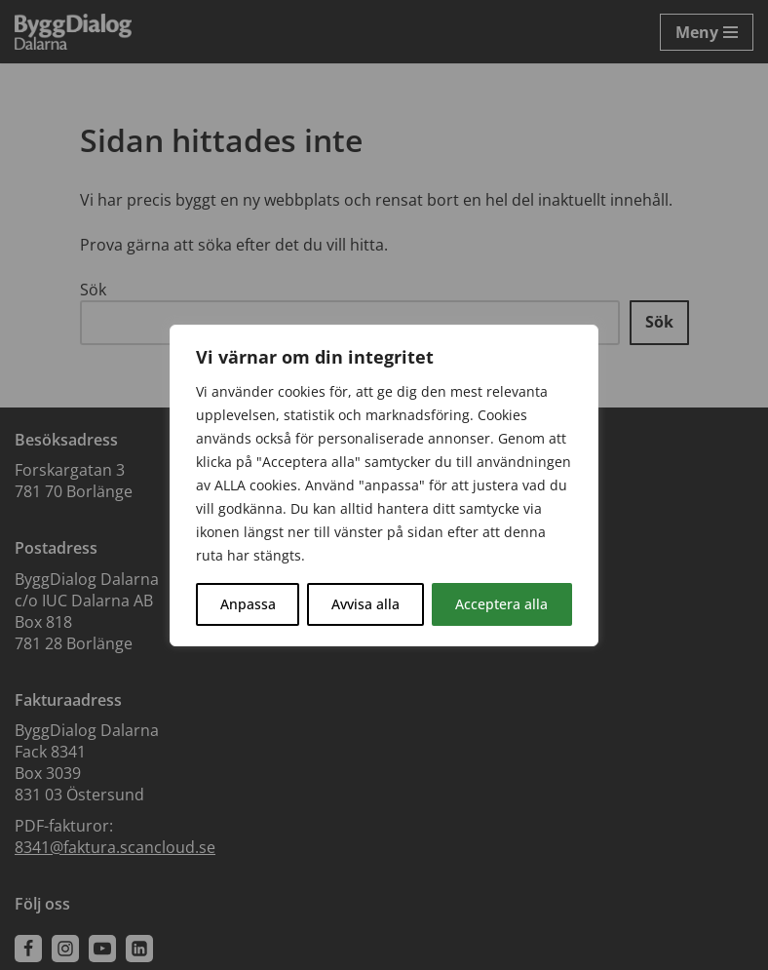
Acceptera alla (501, 604)
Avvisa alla (365, 604)
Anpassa (248, 604)
